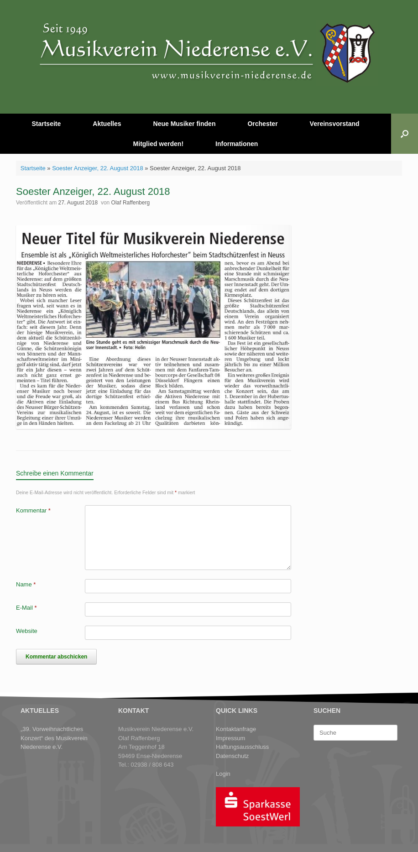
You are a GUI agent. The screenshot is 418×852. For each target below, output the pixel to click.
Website (26, 630)
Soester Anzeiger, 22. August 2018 (97, 168)
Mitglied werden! (158, 143)
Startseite (46, 123)
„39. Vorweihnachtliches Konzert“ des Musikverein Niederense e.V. (54, 738)
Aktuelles (107, 123)
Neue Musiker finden (184, 123)
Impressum (230, 738)
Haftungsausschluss (242, 746)
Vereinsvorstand (335, 123)
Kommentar (33, 510)
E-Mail (26, 607)
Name (26, 584)
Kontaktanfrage (236, 729)
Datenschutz (232, 756)
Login (223, 773)
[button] (404, 134)
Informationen (236, 143)
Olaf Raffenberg (130, 202)
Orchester (262, 123)
